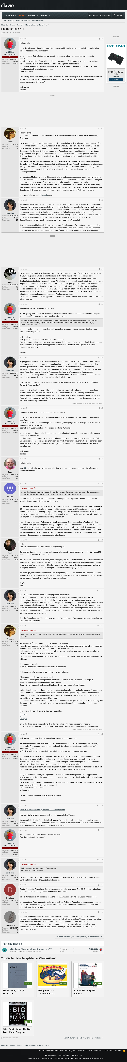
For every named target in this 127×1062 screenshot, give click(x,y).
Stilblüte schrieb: (27, 488)
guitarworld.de (58, 1058)
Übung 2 (23, 716)
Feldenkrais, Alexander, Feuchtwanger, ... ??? (30, 949)
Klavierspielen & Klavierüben (32, 951)
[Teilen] (99, 38)
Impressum (98, 1050)
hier (25, 468)
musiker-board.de (46, 1058)
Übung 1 (23, 713)
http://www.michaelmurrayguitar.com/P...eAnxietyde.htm (42, 810)
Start (120, 1050)
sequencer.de (87, 1058)
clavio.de (78, 1058)
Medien (44, 15)
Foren (21, 15)
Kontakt (42, 1050)
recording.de (69, 1058)
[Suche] (117, 15)
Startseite (10, 15)
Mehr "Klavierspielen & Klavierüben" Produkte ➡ (83, 1038)
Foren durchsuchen (23, 20)
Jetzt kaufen (116, 80)
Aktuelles (32, 15)
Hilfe (90, 1050)
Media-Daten (108, 1050)
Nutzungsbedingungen (68, 1050)
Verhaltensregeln (38, 20)
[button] (15, 15)
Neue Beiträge (9, 20)
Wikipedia (44, 195)
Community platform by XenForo (63, 1055)
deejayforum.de (98, 1058)
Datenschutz (82, 1050)
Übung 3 (23, 719)
